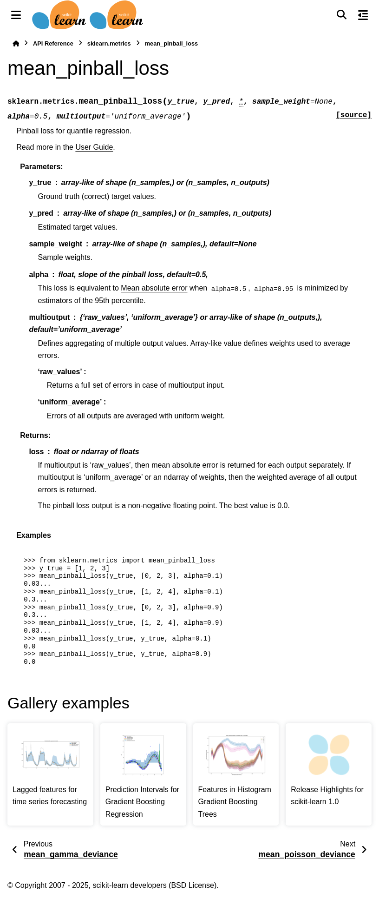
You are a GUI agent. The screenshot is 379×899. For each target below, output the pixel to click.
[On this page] (363, 15)
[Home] (16, 43)
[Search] (341, 15)
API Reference (53, 43)
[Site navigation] (16, 15)
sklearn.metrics (109, 43)
